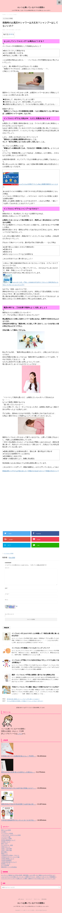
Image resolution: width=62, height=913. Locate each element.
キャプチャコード (9, 614)
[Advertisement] (31, 494)
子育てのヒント (5, 847)
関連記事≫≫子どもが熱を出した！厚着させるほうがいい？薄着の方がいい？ (30, 471)
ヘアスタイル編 (5, 837)
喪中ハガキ (4, 843)
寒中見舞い (4, 852)
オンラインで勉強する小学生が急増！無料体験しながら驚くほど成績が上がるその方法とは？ (28, 875)
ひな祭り (3, 831)
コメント (7, 567)
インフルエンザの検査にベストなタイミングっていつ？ (31, 648)
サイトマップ (29, 899)
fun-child (12, 557)
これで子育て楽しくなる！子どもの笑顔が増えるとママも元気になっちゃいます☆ (31, 906)
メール (7, 594)
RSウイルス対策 (6, 830)
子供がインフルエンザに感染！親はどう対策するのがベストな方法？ (35, 687)
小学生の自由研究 (6, 860)
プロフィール (37, 899)
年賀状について (5, 863)
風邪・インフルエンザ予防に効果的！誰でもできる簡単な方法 (33, 675)
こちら (19, 733)
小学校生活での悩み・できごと (10, 855)
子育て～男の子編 (6, 850)
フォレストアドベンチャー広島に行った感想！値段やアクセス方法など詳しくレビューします (28, 878)
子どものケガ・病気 (7, 845)
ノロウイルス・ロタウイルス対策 (11, 835)
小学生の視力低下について (9, 862)
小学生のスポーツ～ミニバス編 (10, 857)
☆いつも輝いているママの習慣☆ (31, 7)
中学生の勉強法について (8, 840)
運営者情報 (44, 899)
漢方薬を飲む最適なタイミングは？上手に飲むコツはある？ (23, 699)
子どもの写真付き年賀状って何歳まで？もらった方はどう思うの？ (25, 701)
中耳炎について (5, 842)
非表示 (11, 34)
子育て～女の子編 (6, 848)
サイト (6, 599)
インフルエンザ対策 (8, 553)
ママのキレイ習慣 (6, 838)
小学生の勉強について (7, 858)
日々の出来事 (5, 865)
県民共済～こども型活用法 (9, 867)
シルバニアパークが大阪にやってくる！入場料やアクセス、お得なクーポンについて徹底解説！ (29, 877)
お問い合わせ (21, 899)
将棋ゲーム (4, 853)
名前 (6, 588)
